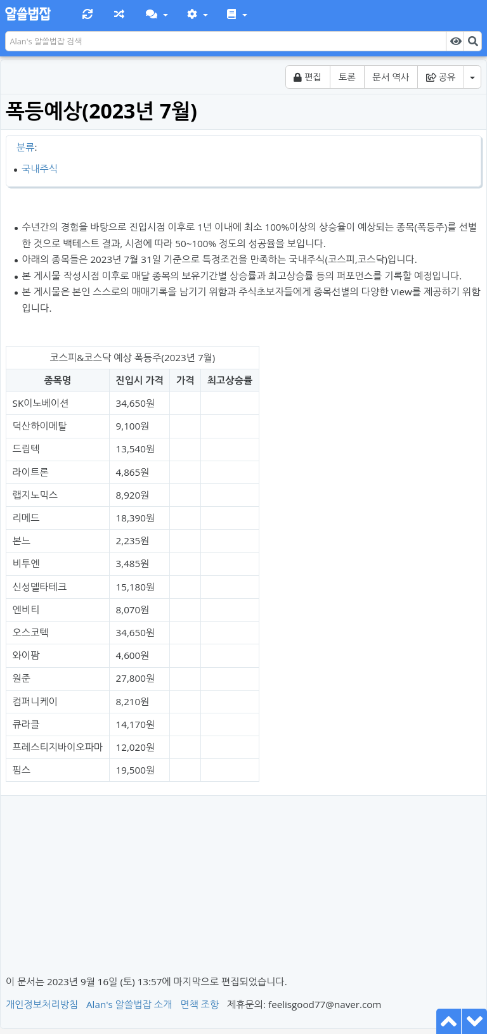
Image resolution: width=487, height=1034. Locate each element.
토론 (347, 77)
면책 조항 (199, 1004)
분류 (25, 147)
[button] (155, 14)
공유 (441, 77)
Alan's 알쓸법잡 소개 (129, 1004)
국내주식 (40, 168)
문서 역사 (390, 77)
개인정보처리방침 (42, 1004)
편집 (307, 77)
